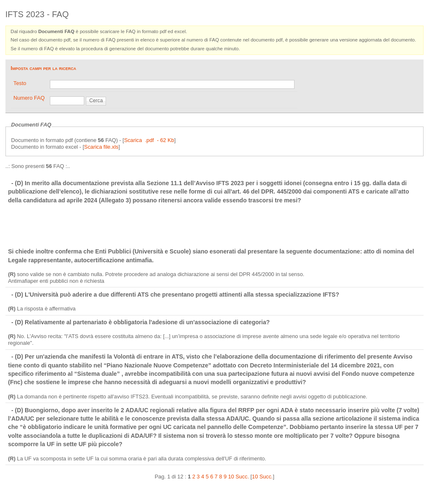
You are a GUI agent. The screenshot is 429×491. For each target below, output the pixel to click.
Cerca (96, 100)
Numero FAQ (29, 98)
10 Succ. (262, 476)
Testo (19, 83)
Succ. (242, 476)
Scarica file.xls (101, 147)
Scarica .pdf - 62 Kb (149, 140)
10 (231, 476)
